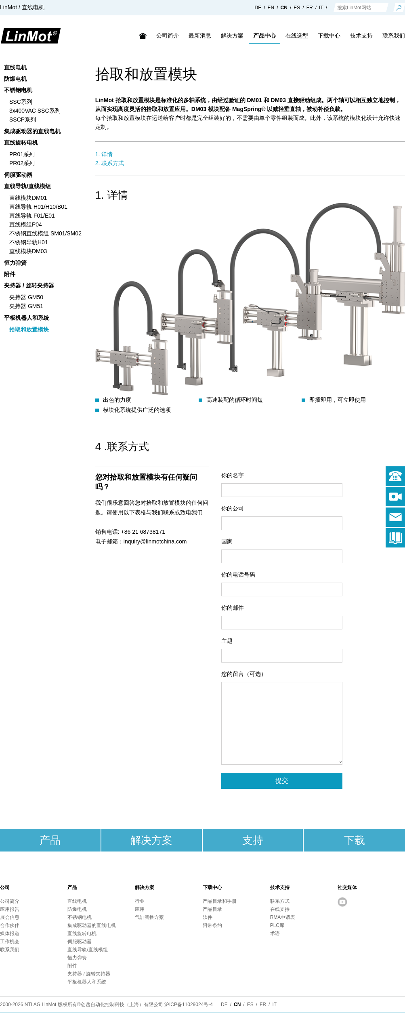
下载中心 (329, 35)
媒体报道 (9, 933)
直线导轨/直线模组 (27, 186)
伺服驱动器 (18, 175)
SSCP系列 (22, 119)
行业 (140, 901)
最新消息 (200, 35)
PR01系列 (22, 154)
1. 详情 (104, 154)
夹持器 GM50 (26, 297)
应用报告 (9, 909)
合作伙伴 (9, 925)
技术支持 (361, 35)
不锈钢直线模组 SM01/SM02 (45, 233)
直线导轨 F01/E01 (32, 215)
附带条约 (212, 925)
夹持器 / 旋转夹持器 (29, 285)
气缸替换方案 (149, 917)
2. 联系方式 (109, 163)
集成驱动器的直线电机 (32, 131)
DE (258, 7)
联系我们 (9, 949)
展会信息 (9, 917)
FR (309, 7)
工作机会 (9, 941)
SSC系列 (20, 102)
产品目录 (212, 909)
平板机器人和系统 (26, 318)
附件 (9, 274)
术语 (275, 933)
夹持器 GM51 (26, 306)
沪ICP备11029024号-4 (188, 1004)
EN (271, 7)
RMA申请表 (283, 917)
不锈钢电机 (18, 90)
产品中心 (264, 35)
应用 (140, 909)
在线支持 (280, 909)
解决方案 (232, 35)
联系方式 (280, 901)
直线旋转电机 (21, 142)
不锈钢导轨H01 (28, 242)
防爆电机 (15, 79)
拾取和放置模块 (29, 329)
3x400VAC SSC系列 (35, 110)
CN (284, 7)
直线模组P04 (25, 224)
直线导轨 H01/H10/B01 (38, 206)
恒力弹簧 (15, 263)
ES (297, 7)
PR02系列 (22, 163)
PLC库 (277, 925)
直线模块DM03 (28, 251)
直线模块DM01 (28, 198)
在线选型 (296, 35)
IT (321, 7)
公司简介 (167, 35)
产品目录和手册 (220, 901)
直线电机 (15, 67)
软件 (207, 917)
